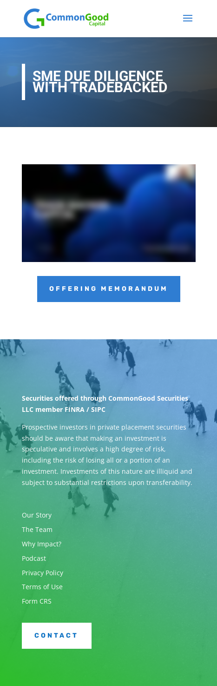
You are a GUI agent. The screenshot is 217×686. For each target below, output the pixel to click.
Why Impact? (41, 543)
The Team (37, 529)
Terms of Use (42, 586)
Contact (56, 635)
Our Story (37, 515)
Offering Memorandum (108, 289)
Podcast (34, 558)
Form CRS (37, 601)
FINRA (75, 409)
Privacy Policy (42, 572)
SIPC (98, 409)
